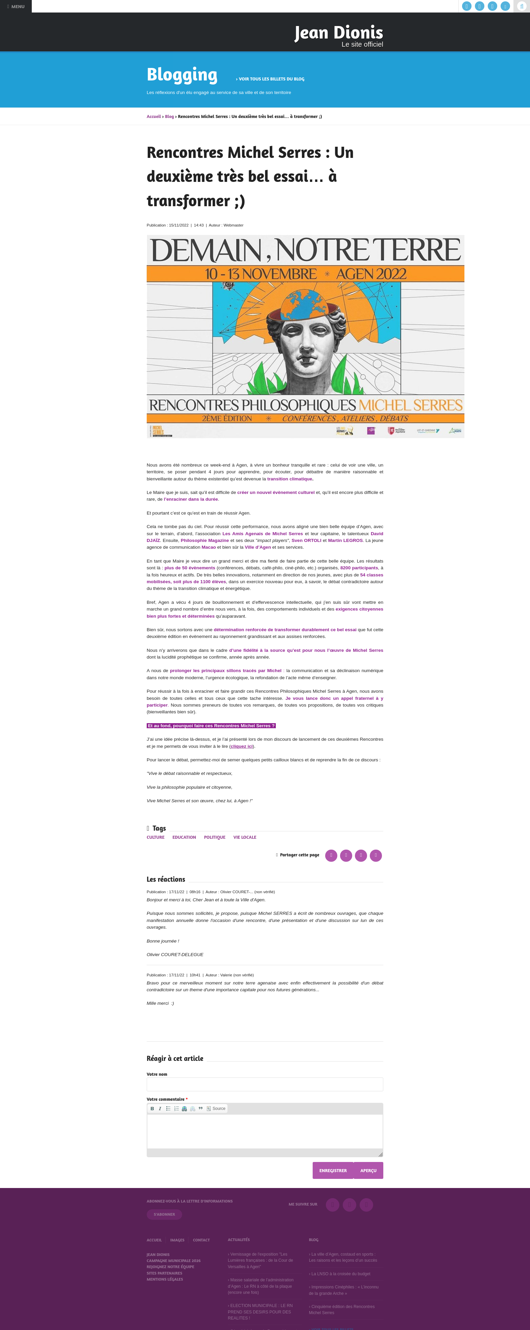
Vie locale (244, 837)
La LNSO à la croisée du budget (340, 1274)
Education (184, 837)
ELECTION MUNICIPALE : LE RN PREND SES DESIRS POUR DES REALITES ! (260, 1312)
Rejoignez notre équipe (170, 1266)
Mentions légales (165, 1279)
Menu (15, 6)
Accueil (154, 116)
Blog (169, 116)
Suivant (403, 154)
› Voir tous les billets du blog (270, 78)
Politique (214, 837)
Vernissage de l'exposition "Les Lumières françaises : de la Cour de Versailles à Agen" (260, 1260)
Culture (156, 837)
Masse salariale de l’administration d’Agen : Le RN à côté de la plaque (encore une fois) (260, 1286)
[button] (152, 1108)
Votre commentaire (167, 1099)
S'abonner (164, 1214)
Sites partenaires (164, 1273)
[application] (265, 1130)
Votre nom (157, 1074)
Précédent (127, 154)
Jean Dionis (339, 32)
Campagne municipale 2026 (174, 1260)
